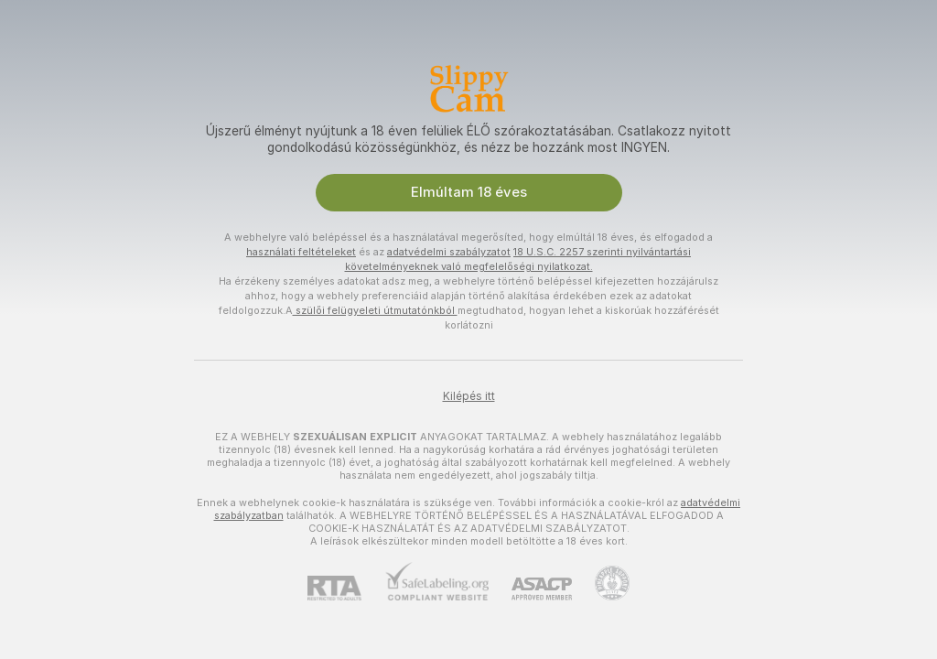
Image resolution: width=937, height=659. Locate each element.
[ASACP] (530, 589)
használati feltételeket (301, 251)
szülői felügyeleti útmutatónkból (375, 310)
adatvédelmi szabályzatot (449, 251)
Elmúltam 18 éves (469, 192)
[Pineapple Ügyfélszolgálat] (601, 583)
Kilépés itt (469, 396)
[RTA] (345, 588)
